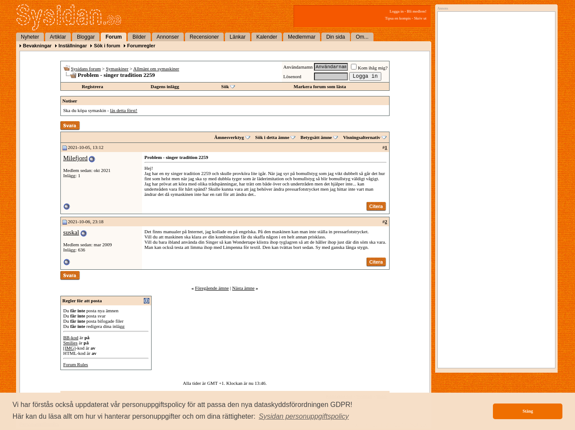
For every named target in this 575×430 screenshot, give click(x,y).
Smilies (70, 342)
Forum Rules (75, 364)
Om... (362, 37)
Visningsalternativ (361, 137)
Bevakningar (37, 45)
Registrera (92, 86)
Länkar (238, 37)
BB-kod (71, 337)
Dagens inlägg (165, 86)
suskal (71, 232)
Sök (225, 86)
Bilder (139, 37)
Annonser (168, 37)
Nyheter (30, 37)
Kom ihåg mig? (369, 67)
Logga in (396, 11)
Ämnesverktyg (229, 137)
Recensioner (204, 37)
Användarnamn (298, 66)
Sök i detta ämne (272, 137)
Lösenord (292, 76)
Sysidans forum (86, 68)
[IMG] (69, 348)
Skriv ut (420, 18)
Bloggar (86, 37)
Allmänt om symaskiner (156, 68)
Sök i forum (107, 45)
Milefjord (75, 158)
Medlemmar (301, 37)
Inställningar (73, 45)
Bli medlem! (416, 11)
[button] (304, 416)
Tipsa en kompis (398, 18)
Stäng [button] (527, 411)
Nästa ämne (243, 288)
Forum (114, 37)
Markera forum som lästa (320, 86)
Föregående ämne (212, 288)
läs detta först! (123, 110)
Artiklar (58, 37)
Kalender (266, 37)
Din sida (335, 37)
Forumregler (141, 45)
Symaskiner (117, 68)
